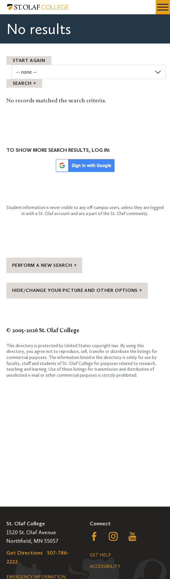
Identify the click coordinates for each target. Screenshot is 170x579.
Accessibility (105, 566)
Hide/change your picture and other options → (77, 290)
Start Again (29, 60)
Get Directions (24, 552)
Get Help (100, 555)
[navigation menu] (163, 7)
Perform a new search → (44, 265)
